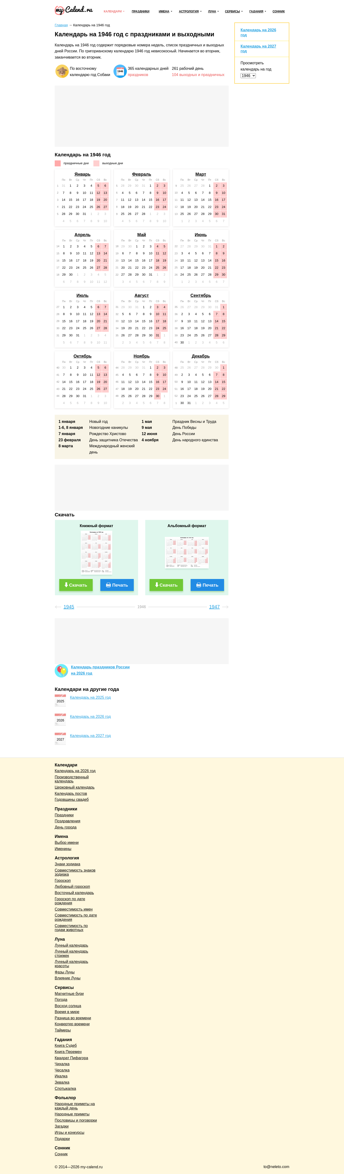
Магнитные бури (69, 994)
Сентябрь (200, 295)
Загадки (62, 1126)
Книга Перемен (68, 1052)
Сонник (279, 11)
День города (65, 827)
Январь (83, 174)
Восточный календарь (74, 893)
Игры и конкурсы (69, 1132)
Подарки (62, 1139)
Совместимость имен (74, 909)
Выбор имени (67, 843)
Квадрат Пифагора (71, 1058)
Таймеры (63, 1030)
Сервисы (232, 11)
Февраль (141, 174)
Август (141, 295)
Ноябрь (142, 356)
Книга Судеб (66, 1045)
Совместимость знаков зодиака (75, 872)
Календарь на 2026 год (90, 717)
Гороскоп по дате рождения (70, 901)
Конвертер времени (72, 1024)
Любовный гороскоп (72, 887)
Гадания (256, 11)
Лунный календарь (71, 945)
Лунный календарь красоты (71, 964)
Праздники (141, 11)
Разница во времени (73, 1018)
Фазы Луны (65, 972)
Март (200, 174)
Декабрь (201, 356)
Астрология (189, 11)
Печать (120, 585)
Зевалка (62, 1082)
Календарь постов (71, 794)
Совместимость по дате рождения (76, 917)
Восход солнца (68, 1006)
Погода (61, 1000)
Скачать (78, 585)
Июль (82, 295)
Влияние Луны (68, 978)
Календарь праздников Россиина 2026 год (100, 670)
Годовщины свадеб (72, 799)
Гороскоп (63, 881)
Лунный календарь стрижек (71, 953)
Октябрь (83, 356)
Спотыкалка (65, 1089)
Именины (63, 849)
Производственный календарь (72, 779)
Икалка (61, 1076)
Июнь (201, 234)
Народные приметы (72, 1114)
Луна (212, 11)
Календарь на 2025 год (90, 697)
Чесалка (62, 1070)
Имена (164, 11)
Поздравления (67, 821)
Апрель (83, 234)
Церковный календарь (75, 787)
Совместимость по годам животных (71, 928)
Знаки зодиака (67, 864)
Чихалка (62, 1064)
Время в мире (67, 1012)
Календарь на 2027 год (90, 736)
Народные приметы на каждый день (75, 1106)
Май (141, 234)
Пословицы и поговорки (76, 1120)
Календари (113, 11)
